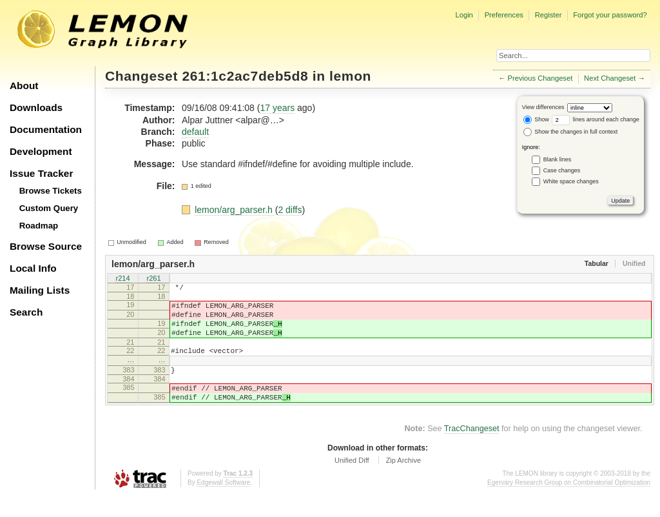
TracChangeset (472, 449)
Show (536, 119)
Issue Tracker (41, 173)
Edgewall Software (223, 503)
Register (548, 15)
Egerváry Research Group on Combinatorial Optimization (568, 503)
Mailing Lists (40, 290)
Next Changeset (610, 78)
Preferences (504, 15)
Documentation (46, 129)
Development (41, 151)
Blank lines (557, 159)
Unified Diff (352, 481)
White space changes (571, 181)
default (195, 132)
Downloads (36, 107)
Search (26, 312)
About (24, 85)
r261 (153, 279)
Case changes (562, 170)
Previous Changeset (540, 78)
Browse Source (46, 246)
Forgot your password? (609, 15)
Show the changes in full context (570, 131)
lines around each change (595, 119)
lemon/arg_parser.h (235, 210)
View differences (543, 107)
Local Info (33, 268)
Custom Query (49, 208)
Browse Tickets (50, 191)
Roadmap (39, 225)
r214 (122, 279)
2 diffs (290, 210)
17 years (277, 108)
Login (463, 15)
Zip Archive (403, 481)
